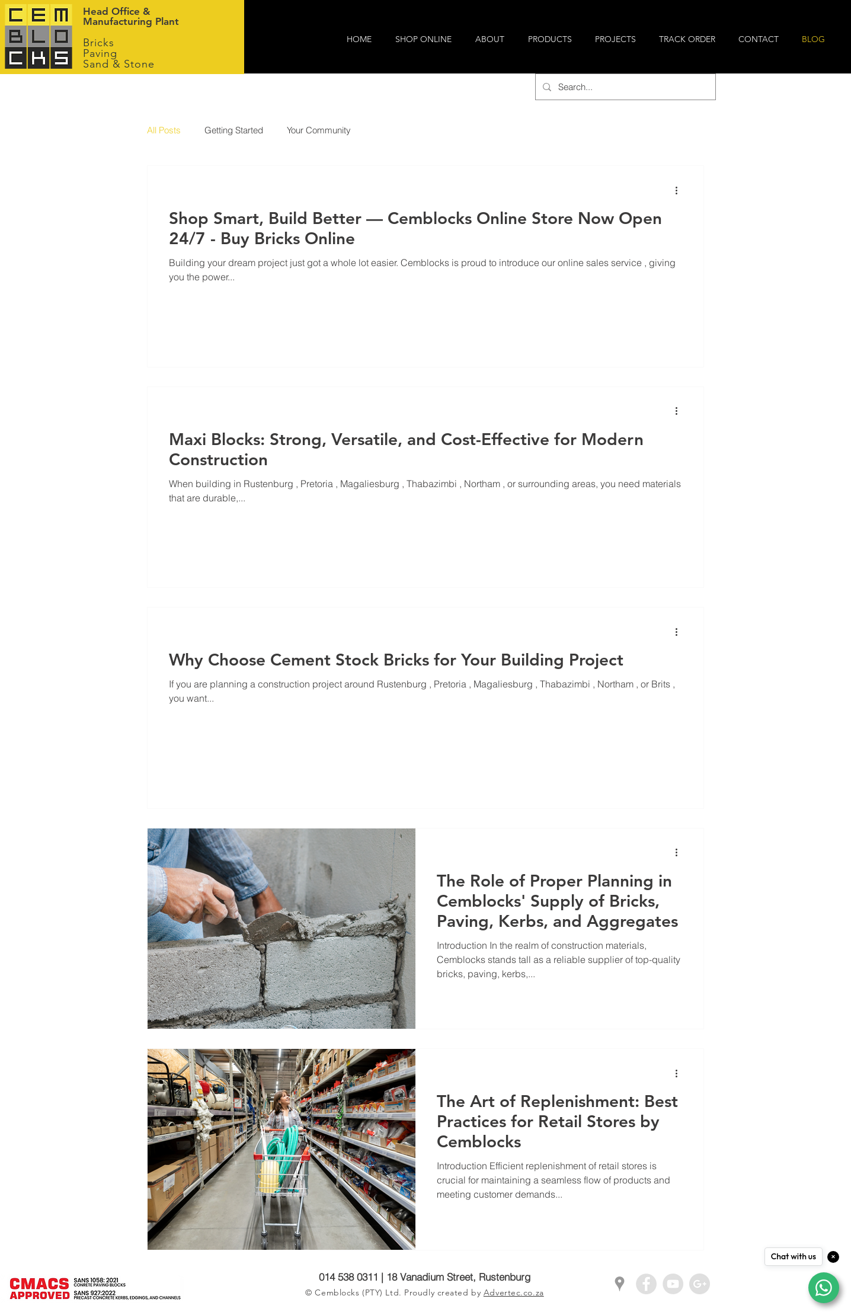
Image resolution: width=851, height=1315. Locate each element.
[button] (492, 39)
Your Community (319, 130)
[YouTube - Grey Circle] (673, 1284)
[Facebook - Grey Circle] (646, 1284)
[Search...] (624, 87)
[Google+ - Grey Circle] (699, 1284)
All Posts (164, 130)
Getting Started (233, 130)
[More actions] (680, 190)
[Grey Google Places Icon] (619, 1284)
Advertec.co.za (514, 1292)
